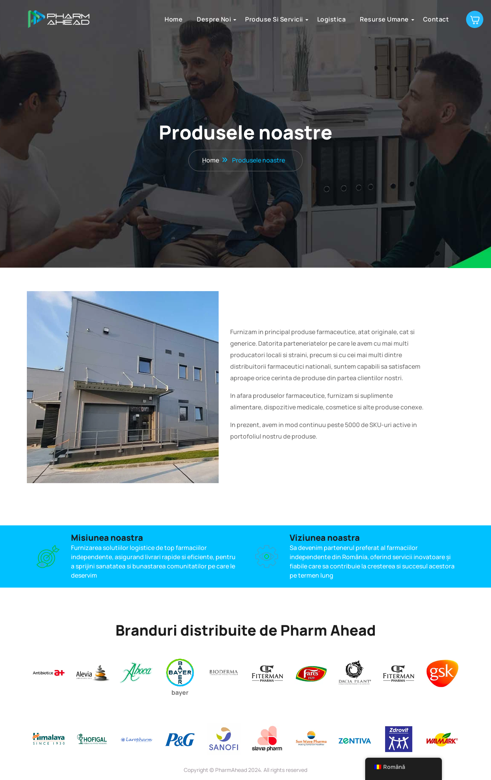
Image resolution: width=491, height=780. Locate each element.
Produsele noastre (258, 160)
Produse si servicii (269, 19)
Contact (432, 19)
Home (169, 19)
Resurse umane (379, 19)
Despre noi (209, 19)
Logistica (327, 19)
